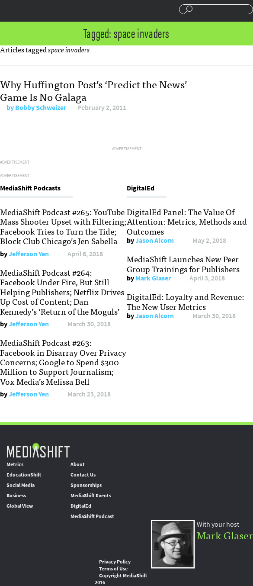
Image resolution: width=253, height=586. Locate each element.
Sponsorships (86, 485)
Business (16, 495)
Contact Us (83, 474)
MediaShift (38, 449)
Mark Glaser (153, 278)
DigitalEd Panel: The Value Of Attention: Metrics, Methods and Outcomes (187, 221)
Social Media (20, 485)
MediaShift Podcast (92, 516)
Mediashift (51, 11)
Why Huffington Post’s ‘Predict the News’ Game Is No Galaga (93, 90)
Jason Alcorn (154, 240)
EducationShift (23, 474)
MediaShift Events (90, 495)
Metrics (14, 464)
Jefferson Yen (29, 253)
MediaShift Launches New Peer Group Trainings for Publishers (183, 263)
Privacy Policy (115, 561)
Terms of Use (113, 568)
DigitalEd (80, 505)
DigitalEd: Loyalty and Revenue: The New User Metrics (185, 301)
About (77, 464)
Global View (19, 505)
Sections (9, 9)
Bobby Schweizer (40, 107)
